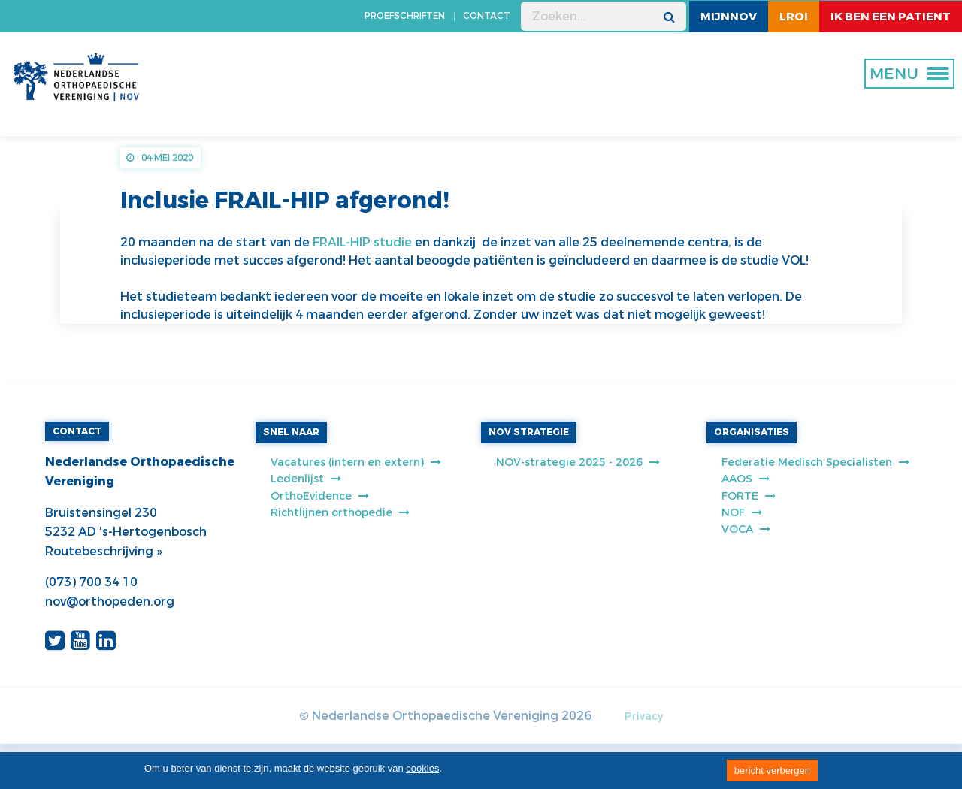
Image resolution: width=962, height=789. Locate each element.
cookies (422, 768)
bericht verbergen (772, 770)
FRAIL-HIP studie (362, 242)
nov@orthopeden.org (109, 601)
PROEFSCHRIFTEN (405, 16)
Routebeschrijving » (103, 551)
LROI (793, 16)
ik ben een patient (890, 16)
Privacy (644, 716)
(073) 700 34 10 (91, 582)
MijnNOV (728, 16)
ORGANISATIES (751, 432)
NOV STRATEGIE (529, 432)
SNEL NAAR (291, 432)
